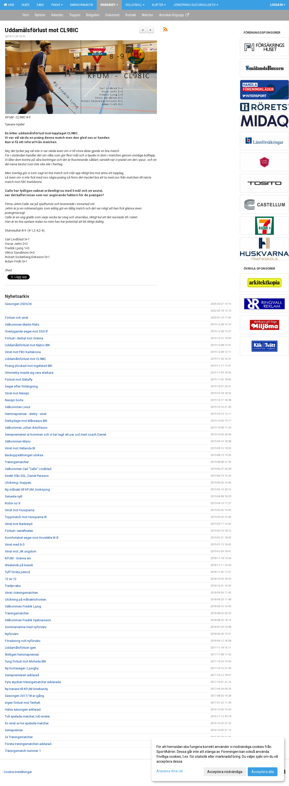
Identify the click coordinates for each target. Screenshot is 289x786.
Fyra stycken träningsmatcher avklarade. (33, 682)
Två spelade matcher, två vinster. (27, 716)
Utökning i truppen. (18, 482)
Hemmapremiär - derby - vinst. (26, 414)
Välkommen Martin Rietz (22, 324)
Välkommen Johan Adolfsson (26, 427)
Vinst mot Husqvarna (19, 510)
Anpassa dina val (169, 771)
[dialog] (217, 759)
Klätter (159, 5)
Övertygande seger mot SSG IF (26, 331)
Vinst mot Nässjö (17, 393)
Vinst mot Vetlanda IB (20, 448)
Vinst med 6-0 (14, 544)
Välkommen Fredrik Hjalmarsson (28, 620)
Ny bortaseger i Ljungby (22, 668)
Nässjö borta (14, 400)
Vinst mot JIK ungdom (20, 551)
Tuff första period (17, 572)
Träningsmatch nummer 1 (23, 751)
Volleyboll (135, 5)
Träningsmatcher (17, 462)
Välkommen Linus (17, 407)
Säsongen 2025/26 (18, 304)
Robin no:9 (12, 503)
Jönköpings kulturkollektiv (195, 5)
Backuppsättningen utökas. (24, 455)
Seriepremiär (14, 730)
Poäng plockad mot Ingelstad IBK (28, 366)
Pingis (57, 5)
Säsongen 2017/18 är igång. (25, 696)
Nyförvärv (11, 634)
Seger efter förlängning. (22, 386)
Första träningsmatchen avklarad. (28, 744)
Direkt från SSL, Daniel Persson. (27, 476)
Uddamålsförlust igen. (21, 647)
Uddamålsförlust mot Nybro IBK (27, 345)
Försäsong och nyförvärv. (23, 641)
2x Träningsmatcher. (19, 737)
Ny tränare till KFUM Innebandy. (26, 689)
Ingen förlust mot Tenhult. (23, 702)
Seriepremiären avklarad (22, 675)
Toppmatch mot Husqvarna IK (26, 517)
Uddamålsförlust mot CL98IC (41, 30)
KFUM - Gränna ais (18, 558)
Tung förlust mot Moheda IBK (25, 661)
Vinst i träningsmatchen (21, 592)
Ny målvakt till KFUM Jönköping (27, 489)
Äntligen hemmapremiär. (22, 654)
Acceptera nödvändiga (224, 772)
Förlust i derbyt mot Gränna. (24, 338)
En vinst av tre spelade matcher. (27, 723)
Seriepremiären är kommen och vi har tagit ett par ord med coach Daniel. (56, 434)
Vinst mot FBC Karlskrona (23, 352)
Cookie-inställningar (18, 772)
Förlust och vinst (16, 317)
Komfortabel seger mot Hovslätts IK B (31, 537)
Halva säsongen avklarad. (23, 709)
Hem (9, 5)
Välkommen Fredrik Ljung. (23, 606)
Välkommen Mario (18, 441)
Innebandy (109, 5)
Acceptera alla (262, 772)
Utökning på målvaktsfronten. (26, 599)
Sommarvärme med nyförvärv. (26, 627)
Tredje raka (13, 586)
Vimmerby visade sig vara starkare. (29, 372)
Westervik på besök (19, 565)
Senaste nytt (13, 496)
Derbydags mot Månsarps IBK (26, 421)
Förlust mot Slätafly (18, 379)
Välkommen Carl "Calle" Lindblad (28, 469)
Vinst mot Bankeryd (18, 524)
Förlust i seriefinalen (19, 531)
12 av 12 (10, 579)
